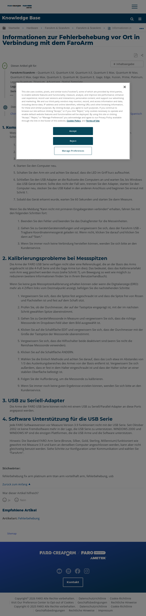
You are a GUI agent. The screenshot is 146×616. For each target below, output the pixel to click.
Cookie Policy (74, 120)
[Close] (125, 87)
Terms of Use (93, 120)
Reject (73, 141)
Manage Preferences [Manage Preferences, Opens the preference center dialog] (73, 150)
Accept (72, 131)
